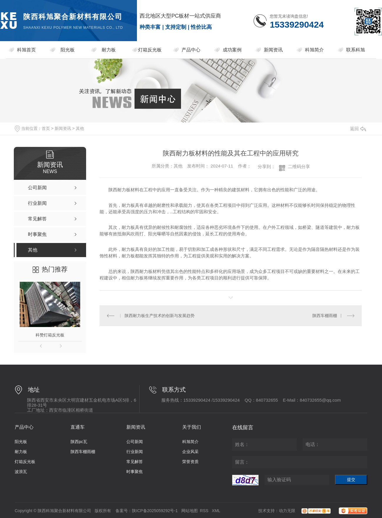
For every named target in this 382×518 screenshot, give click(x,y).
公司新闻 (134, 442)
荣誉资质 (190, 462)
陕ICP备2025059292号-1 (155, 510)
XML (216, 510)
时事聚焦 (134, 472)
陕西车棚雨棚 (324, 315)
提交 (351, 479)
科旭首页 (26, 49)
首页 (46, 128)
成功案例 (232, 49)
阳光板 (68, 49)
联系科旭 (355, 49)
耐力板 (109, 49)
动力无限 (287, 510)
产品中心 (191, 49)
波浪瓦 (21, 472)
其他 (80, 128)
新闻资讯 (273, 49)
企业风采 (190, 452)
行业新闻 (134, 452)
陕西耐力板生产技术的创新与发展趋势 (160, 315)
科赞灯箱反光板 (50, 335)
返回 (358, 128)
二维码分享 (299, 166)
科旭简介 (314, 49)
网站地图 (189, 510)
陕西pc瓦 (79, 442)
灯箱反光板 (150, 49)
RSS (205, 510)
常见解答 (134, 462)
